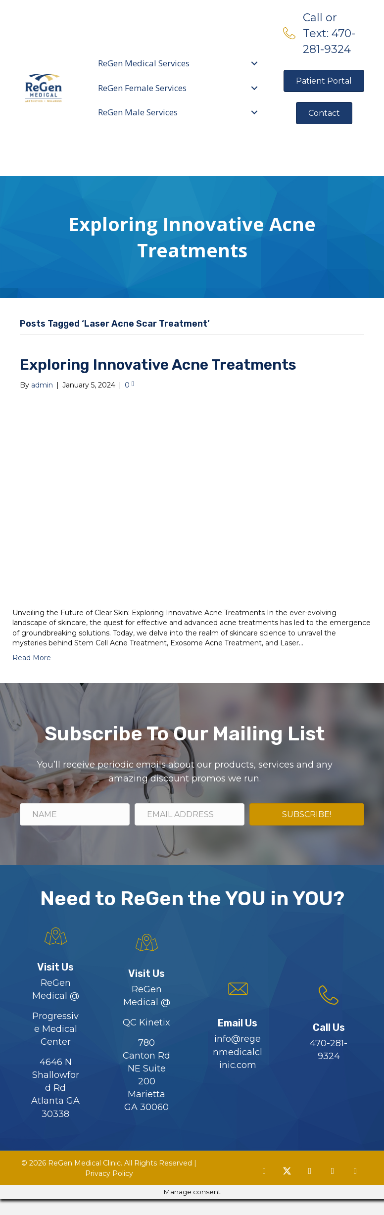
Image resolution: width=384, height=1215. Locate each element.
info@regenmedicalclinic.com (237, 1067)
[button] (264, 1186)
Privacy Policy (109, 1188)
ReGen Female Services (142, 95)
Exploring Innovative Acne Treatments (158, 380)
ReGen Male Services (138, 120)
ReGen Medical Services (144, 71)
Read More (31, 673)
